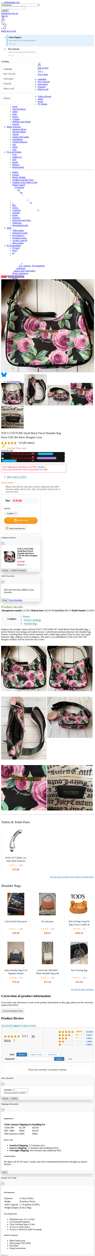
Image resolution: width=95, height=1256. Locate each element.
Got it (4, 1172)
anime (40, 99)
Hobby (15, 172)
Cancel (5, 570)
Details (41, 467)
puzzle (15, 162)
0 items (89, 1044)
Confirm (14, 1098)
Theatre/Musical (19, 142)
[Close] (2, 543)
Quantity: (8, 1090)
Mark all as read (8, 31)
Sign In (4, 16)
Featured (7, 83)
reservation (8, 79)
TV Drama (42, 104)
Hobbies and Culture (21, 121)
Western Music (19, 132)
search (5, 11)
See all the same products (82, 989)
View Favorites (15, 600)
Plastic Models (19, 177)
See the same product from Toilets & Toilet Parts (72, 877)
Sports (15, 116)
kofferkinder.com (11, 2)
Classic (15, 134)
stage (14, 114)
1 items (89, 1041)
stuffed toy (17, 157)
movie (40, 101)
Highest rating (36, 1055)
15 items (89, 1031)
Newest (22, 1055)
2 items (89, 1038)
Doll (14, 159)
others (15, 111)
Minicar (16, 164)
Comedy (16, 119)
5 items (89, 1035)
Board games (18, 167)
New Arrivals (9, 74)
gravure (15, 124)
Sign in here (43, 68)
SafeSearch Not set (9, 13)
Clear (70, 1059)
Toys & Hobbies (14, 152)
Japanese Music (19, 129)
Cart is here (43, 74)
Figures (15, 175)
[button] (47, 28)
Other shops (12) (17, 477)
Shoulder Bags (30, 623)
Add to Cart (21, 520)
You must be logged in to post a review (18, 1025)
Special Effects (19, 109)
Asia (14, 149)
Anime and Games (20, 137)
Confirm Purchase (18, 570)
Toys (14, 154)
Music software (14, 127)
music (15, 106)
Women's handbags (32, 620)
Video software (44, 96)
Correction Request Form (13, 1011)
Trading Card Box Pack (23, 180)
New (29, 454)
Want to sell (8, 88)
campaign (7, 69)
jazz (14, 144)
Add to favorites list (15, 528)
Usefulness (52, 1055)
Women (6, 98)
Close (4, 600)
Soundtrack (17, 139)
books (15, 278)
